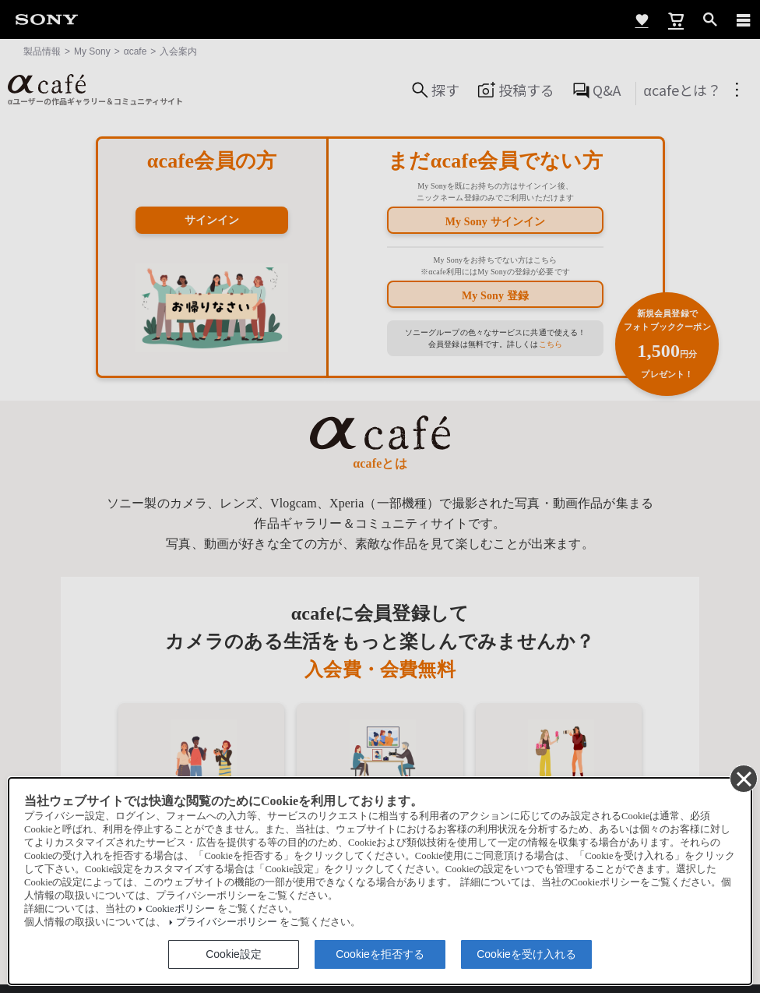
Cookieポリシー (180, 908)
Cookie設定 (234, 954)
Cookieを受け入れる (526, 954)
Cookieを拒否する (380, 954)
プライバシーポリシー (226, 922)
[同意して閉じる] (743, 778)
